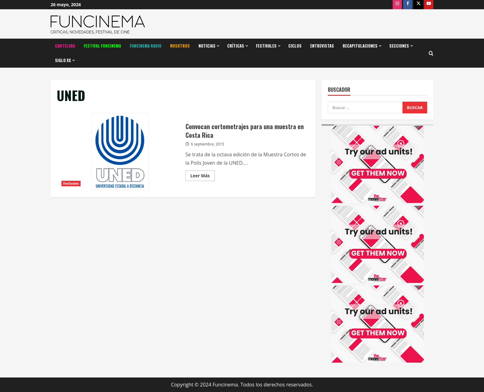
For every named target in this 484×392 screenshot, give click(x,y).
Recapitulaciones (360, 46)
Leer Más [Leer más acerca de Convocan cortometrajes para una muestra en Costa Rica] (202, 176)
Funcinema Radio (145, 46)
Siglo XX (63, 60)
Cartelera (65, 46)
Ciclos (295, 46)
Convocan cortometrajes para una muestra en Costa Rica (119, 151)
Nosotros (180, 46)
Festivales (266, 46)
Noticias (206, 46)
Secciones (399, 46)
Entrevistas (322, 46)
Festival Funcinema (102, 46)
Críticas (235, 46)
